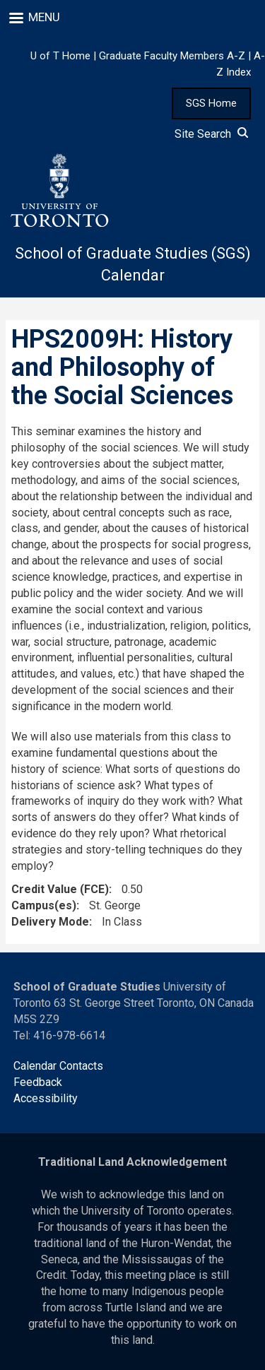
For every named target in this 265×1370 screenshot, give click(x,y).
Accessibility (45, 1098)
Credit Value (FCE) (60, 889)
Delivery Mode (50, 921)
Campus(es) (43, 905)
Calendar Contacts (58, 1066)
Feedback (37, 1082)
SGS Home (211, 103)
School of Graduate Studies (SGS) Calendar (133, 264)
